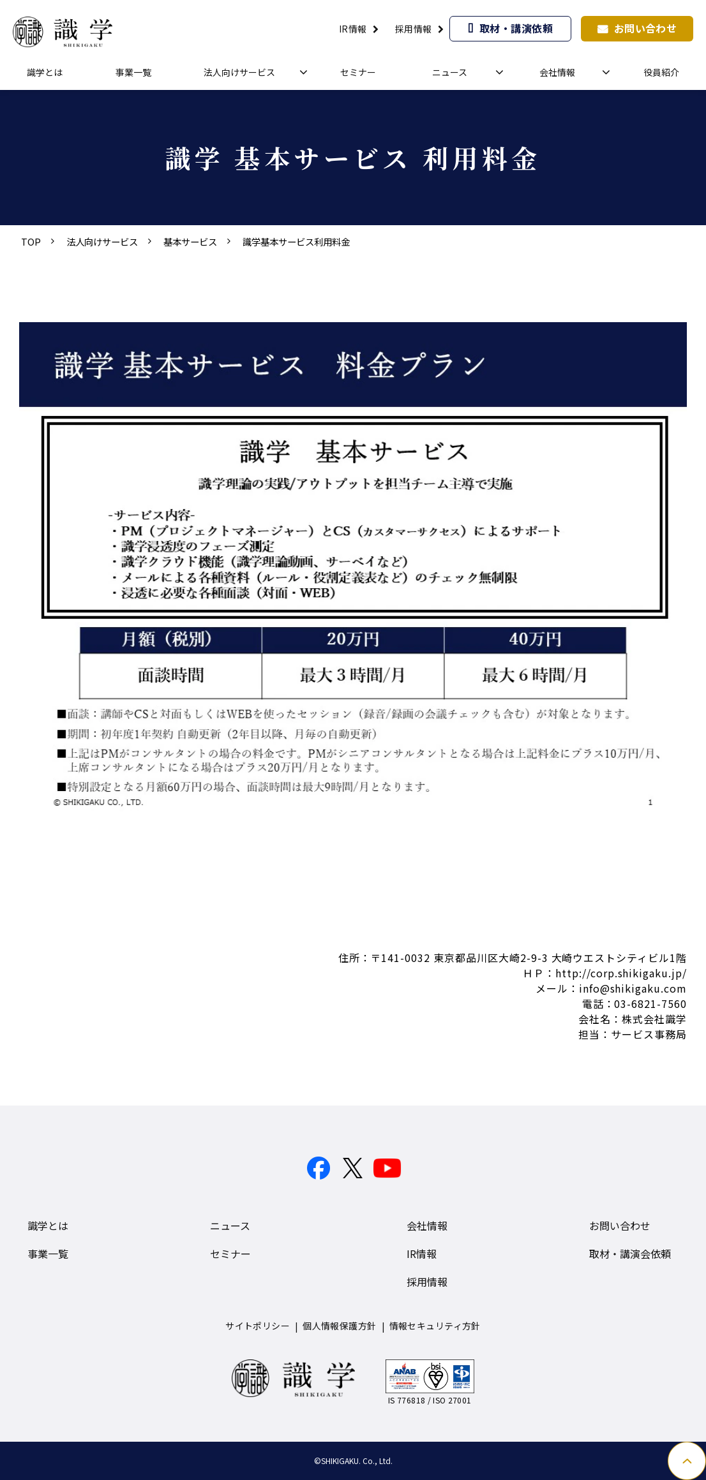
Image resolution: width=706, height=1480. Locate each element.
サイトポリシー (257, 1325)
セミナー (358, 72)
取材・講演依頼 (516, 28)
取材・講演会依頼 (630, 1253)
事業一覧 (133, 72)
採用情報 (413, 28)
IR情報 (353, 28)
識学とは (45, 72)
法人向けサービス (239, 72)
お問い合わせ (645, 28)
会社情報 (557, 72)
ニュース (449, 72)
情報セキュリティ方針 (435, 1325)
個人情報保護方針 (339, 1325)
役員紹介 (661, 72)
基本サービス (190, 241)
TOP (31, 241)
